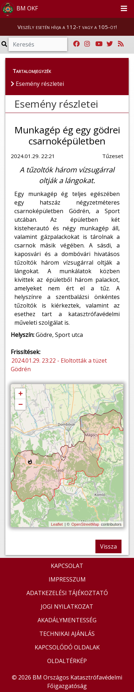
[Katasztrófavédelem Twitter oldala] (110, 44)
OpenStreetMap (85, 524)
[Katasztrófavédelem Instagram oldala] (87, 44)
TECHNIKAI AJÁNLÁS (67, 634)
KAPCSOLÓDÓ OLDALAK (67, 647)
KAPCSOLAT (67, 566)
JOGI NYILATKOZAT (67, 606)
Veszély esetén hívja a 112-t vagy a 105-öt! (67, 26)
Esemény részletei (56, 104)
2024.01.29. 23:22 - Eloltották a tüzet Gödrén (59, 365)
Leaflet (57, 524)
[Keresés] (38, 44)
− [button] (20, 405)
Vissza (108, 546)
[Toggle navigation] (124, 9)
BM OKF (19, 9)
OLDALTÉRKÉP (67, 661)
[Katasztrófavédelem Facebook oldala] (76, 44)
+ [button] (20, 394)
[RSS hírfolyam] (120, 44)
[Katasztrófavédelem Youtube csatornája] (99, 44)
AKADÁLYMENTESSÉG (67, 620)
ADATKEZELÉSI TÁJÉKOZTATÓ (67, 593)
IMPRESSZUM (67, 579)
